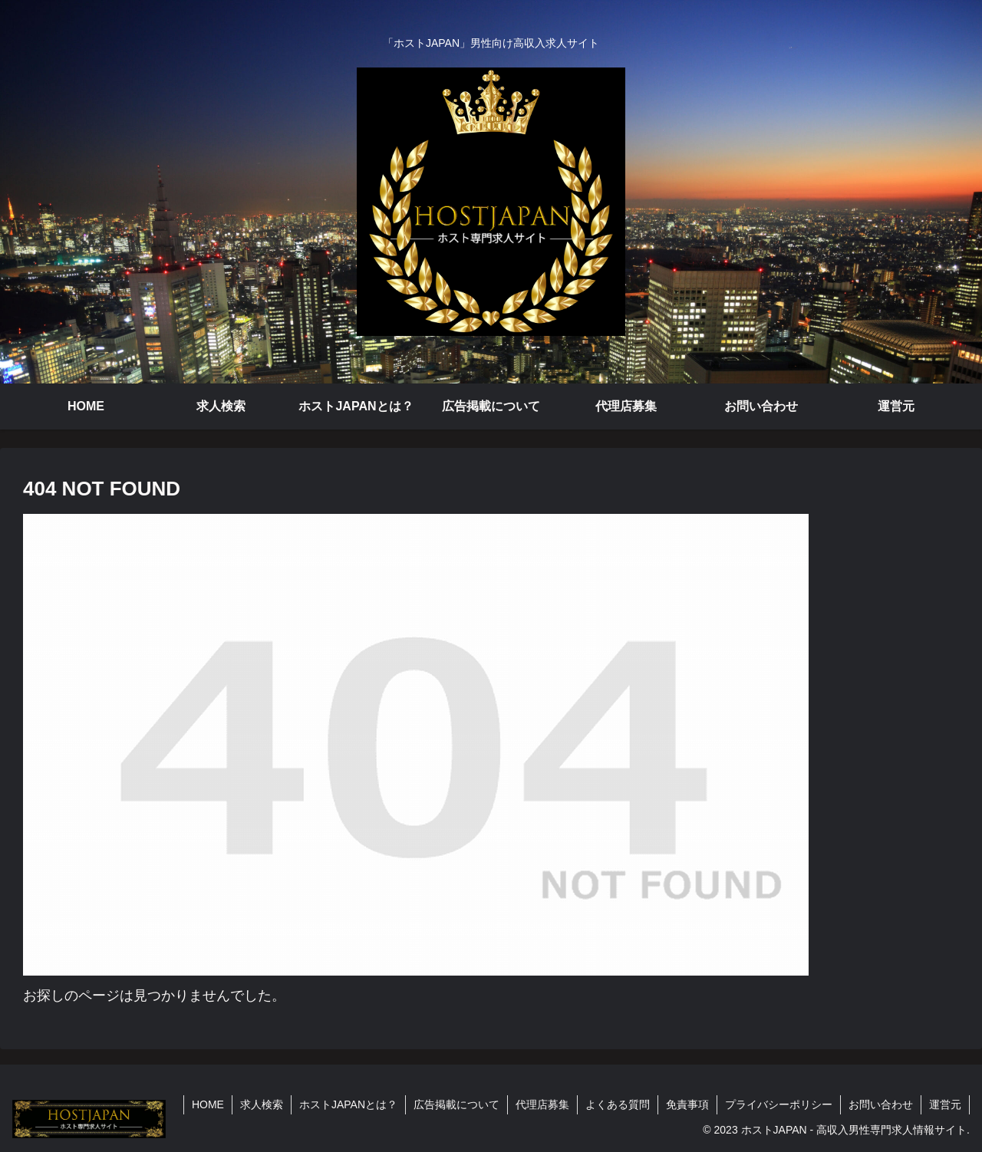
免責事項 (687, 1104)
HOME (208, 1104)
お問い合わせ (881, 1104)
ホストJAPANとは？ (348, 1104)
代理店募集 (542, 1104)
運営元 (945, 1104)
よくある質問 (617, 1104)
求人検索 (261, 1104)
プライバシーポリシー (778, 1104)
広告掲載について (456, 1104)
